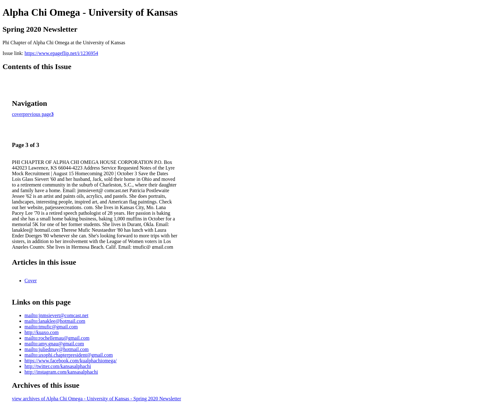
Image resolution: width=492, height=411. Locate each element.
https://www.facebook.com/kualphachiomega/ (70, 360)
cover (17, 114)
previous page (37, 114)
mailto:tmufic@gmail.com (51, 326)
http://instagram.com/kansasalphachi (61, 372)
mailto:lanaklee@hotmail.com (54, 321)
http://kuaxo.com (41, 332)
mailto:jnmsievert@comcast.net (56, 315)
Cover (30, 280)
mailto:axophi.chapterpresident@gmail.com (68, 355)
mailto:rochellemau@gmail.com (56, 338)
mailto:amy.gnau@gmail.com (54, 343)
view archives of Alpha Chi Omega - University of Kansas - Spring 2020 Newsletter (96, 398)
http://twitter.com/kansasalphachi (57, 366)
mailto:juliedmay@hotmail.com (56, 349)
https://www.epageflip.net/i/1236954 (61, 53)
